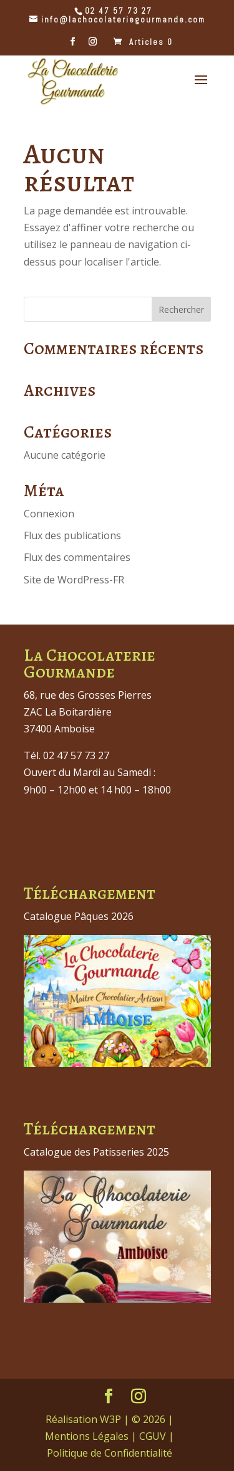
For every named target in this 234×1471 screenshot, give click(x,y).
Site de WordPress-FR (74, 580)
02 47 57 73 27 (118, 11)
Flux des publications (72, 535)
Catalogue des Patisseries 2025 (96, 1152)
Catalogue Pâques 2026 (79, 916)
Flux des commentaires (77, 557)
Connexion (49, 513)
